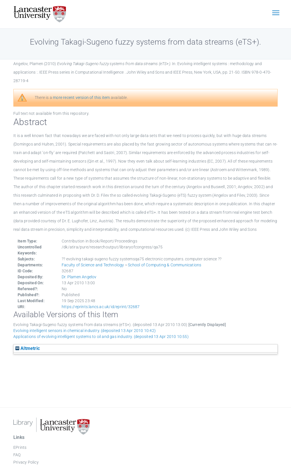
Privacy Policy (26, 462)
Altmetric (27, 348)
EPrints (19, 447)
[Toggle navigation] (275, 13)
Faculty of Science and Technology (93, 265)
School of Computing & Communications (164, 265)
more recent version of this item (81, 97)
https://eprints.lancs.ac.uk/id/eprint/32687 (101, 306)
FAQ (17, 455)
